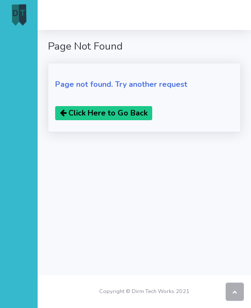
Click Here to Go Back (104, 113)
